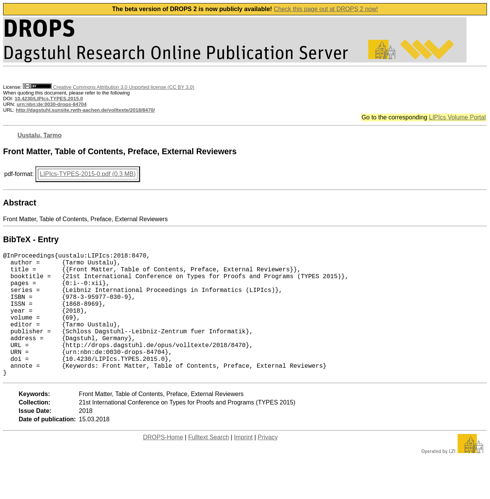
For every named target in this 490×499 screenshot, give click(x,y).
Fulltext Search (208, 464)
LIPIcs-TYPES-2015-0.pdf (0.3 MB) (88, 174)
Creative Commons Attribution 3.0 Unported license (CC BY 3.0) (108, 87)
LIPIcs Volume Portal (457, 117)
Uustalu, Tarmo (40, 135)
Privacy (268, 464)
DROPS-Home (163, 464)
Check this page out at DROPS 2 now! (326, 9)
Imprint (243, 464)
